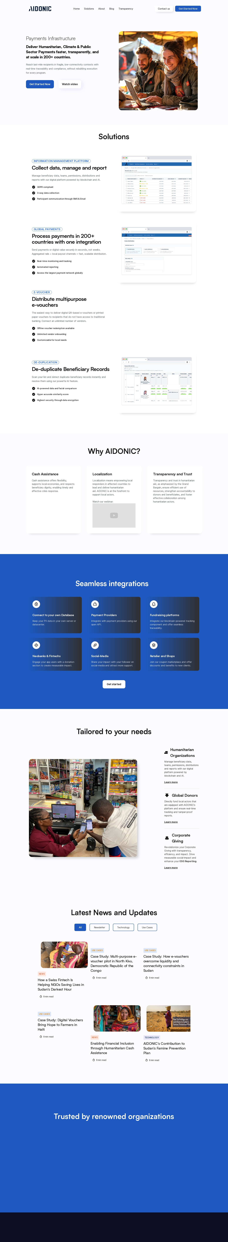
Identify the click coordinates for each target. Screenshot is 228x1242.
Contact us (164, 8)
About (101, 8)
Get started (114, 684)
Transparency (125, 8)
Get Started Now (188, 8)
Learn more (171, 782)
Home (76, 8)
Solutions (89, 8)
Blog (111, 8)
